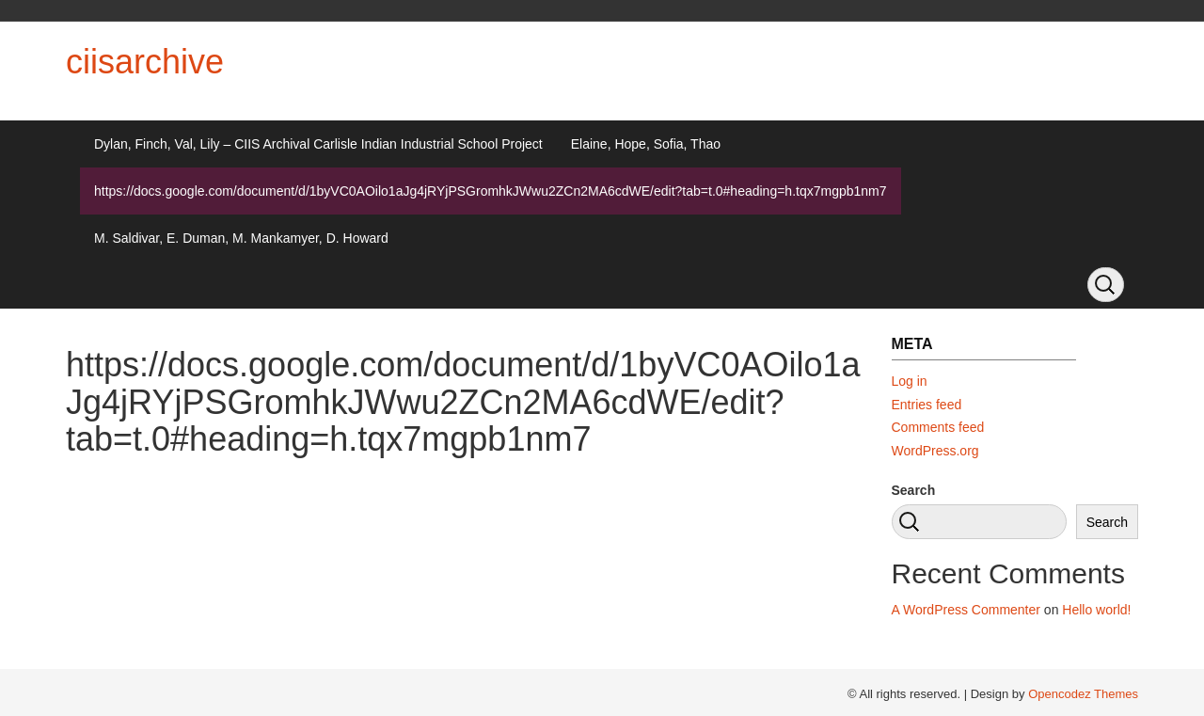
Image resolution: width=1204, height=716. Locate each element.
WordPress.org (935, 450)
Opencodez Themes (1083, 694)
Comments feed (938, 427)
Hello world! (1096, 609)
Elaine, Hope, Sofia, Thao (646, 143)
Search (914, 490)
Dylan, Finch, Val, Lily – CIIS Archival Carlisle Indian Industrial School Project (318, 143)
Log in (909, 381)
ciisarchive (145, 61)
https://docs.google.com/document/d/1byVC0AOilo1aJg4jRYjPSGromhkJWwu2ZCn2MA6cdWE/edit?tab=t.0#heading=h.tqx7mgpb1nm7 (490, 191)
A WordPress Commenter (966, 609)
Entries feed (927, 404)
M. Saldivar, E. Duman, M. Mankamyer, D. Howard (241, 238)
